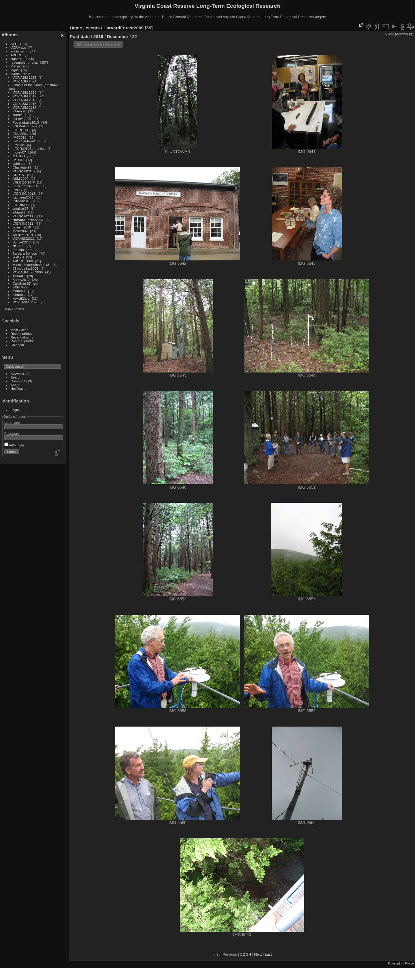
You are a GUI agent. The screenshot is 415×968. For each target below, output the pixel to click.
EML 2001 (20, 133)
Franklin (19, 145)
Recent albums (22, 337)
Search (16, 377)
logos (15, 70)
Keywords (18, 373)
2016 (98, 36)
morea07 (19, 152)
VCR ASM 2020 (24, 92)
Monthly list (404, 34)
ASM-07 (19, 276)
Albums (9, 34)
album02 (19, 111)
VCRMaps (18, 47)
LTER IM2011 (23, 223)
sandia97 (20, 115)
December (117, 36)
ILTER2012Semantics (29, 148)
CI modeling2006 (25, 268)
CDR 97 (19, 175)
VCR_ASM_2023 (26, 302)
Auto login (14, 445)
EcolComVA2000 (25, 186)
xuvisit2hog (21, 298)
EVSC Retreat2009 (27, 141)
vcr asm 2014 (23, 235)
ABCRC (16, 55)
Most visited (20, 330)
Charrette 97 (22, 167)
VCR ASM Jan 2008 (28, 272)
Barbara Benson (25, 253)
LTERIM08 (21, 205)
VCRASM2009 (24, 216)
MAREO (19, 156)
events (16, 73)
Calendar (17, 345)
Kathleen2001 (23, 197)
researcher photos (24, 62)
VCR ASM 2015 (24, 103)
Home (76, 27)
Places (16, 66)
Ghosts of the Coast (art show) (36, 85)
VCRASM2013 (24, 171)
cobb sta (19, 163)
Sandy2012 (21, 279)
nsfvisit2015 (22, 201)
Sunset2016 (22, 242)
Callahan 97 (22, 283)
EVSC (17, 190)
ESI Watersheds (25, 126)
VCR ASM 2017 (24, 107)
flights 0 (16, 58)
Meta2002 (20, 231)
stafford (18, 257)
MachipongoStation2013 (31, 264)
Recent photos (22, 333)
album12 (19, 212)
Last (268, 954)
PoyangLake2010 (26, 122)
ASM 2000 (21, 178)
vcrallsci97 (21, 208)
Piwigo (409, 963)
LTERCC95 (21, 130)
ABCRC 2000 (23, 261)
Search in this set (102, 44)
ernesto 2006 (23, 250)
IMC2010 (20, 137)
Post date (80, 36)
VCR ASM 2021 (24, 81)
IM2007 (18, 160)
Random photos (23, 341)
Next (258, 954)
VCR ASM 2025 (24, 77)
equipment (19, 51)
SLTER (16, 44)
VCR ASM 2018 (24, 100)
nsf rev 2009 (22, 118)
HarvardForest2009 (28, 220)
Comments (19, 381)
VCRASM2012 (24, 238)
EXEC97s (20, 287)
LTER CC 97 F (24, 182)
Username (12, 422)
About (15, 385)
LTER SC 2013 (24, 193)
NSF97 (18, 246)
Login (15, 410)
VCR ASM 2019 (24, 96)
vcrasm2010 (22, 227)
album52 (19, 294)
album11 (19, 291)
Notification (19, 388)
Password (11, 433)
